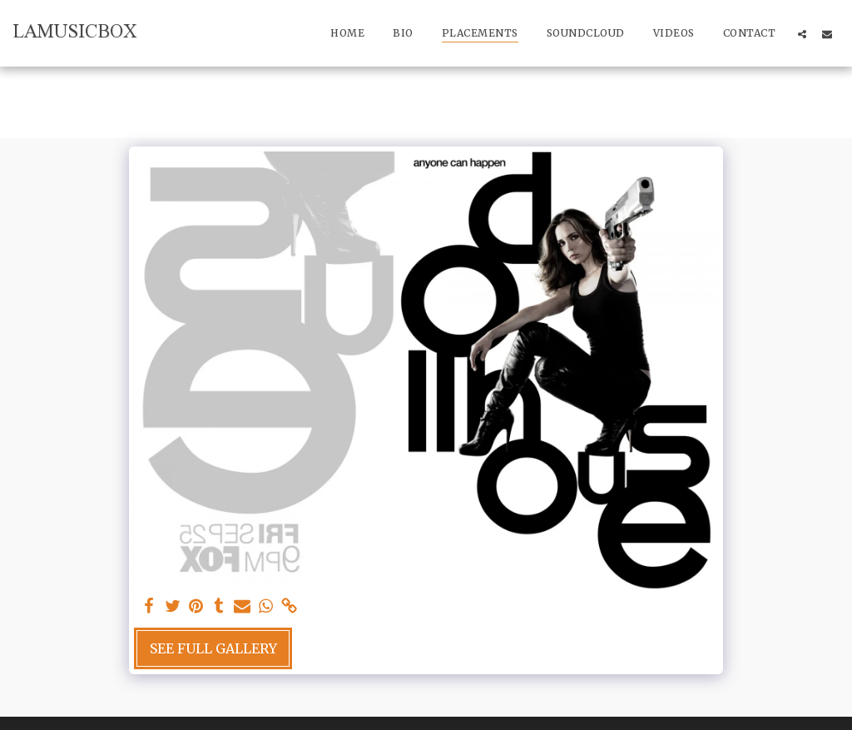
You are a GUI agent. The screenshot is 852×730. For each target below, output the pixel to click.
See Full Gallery (213, 648)
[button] (802, 33)
